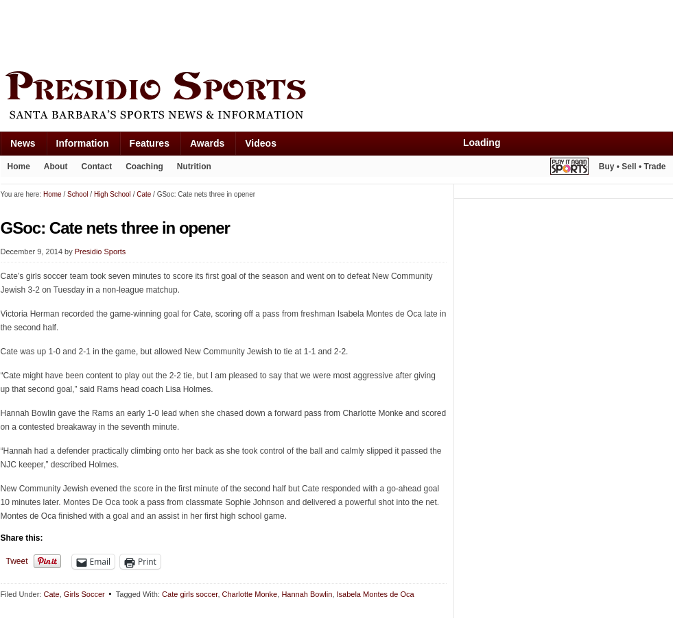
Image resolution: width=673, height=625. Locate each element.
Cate (51, 594)
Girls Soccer (84, 594)
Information (82, 143)
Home (19, 166)
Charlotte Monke (250, 594)
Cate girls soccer (189, 594)
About (56, 166)
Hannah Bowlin (306, 594)
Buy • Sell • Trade (632, 166)
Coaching (144, 166)
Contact (97, 166)
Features (149, 143)
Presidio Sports (337, 97)
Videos (260, 143)
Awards (207, 143)
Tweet (17, 561)
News (23, 143)
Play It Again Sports (569, 168)
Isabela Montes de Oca (375, 594)
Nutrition (194, 166)
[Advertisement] (250, 32)
